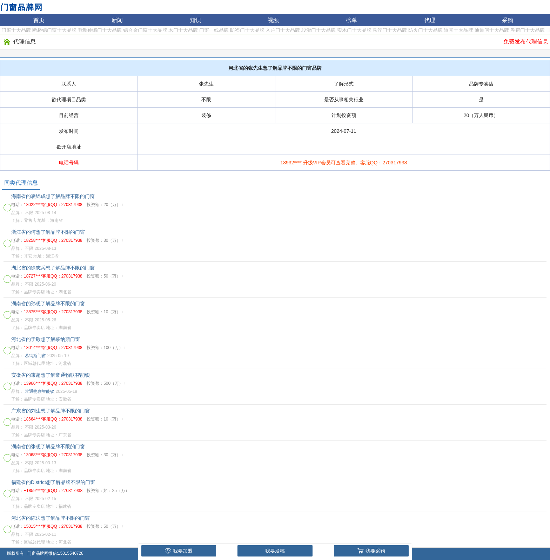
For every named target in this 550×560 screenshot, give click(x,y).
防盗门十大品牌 (247, 30)
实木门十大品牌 (354, 30)
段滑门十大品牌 (318, 30)
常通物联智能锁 (39, 391)
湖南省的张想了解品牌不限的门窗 (48, 446)
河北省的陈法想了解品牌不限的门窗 (50, 518)
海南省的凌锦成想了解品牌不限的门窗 (53, 196)
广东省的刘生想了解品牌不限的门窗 (50, 411)
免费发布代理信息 (525, 42)
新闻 (117, 20)
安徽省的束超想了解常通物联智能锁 (50, 375)
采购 (507, 20)
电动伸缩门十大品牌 (100, 30)
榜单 (351, 20)
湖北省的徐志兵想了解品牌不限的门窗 (53, 268)
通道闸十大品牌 (492, 30)
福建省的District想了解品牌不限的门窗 (53, 482)
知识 (195, 20)
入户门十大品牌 (283, 30)
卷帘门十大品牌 (527, 30)
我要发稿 (275, 551)
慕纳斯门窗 (35, 355)
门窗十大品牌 (16, 30)
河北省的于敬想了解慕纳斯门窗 (45, 339)
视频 (273, 20)
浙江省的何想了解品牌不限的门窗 (48, 232)
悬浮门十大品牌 (390, 30)
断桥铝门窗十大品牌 (54, 30)
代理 (429, 20)
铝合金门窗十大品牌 (145, 30)
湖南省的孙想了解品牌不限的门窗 (48, 303)
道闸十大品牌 (458, 30)
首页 (39, 20)
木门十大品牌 (183, 30)
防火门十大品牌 (425, 30)
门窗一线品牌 (214, 30)
